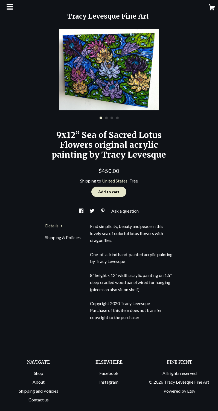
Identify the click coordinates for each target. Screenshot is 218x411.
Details (54, 225)
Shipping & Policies (63, 237)
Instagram (108, 381)
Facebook (108, 373)
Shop (38, 373)
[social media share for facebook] (81, 210)
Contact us (38, 399)
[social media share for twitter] (92, 210)
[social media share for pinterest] (103, 210)
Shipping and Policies (38, 390)
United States (114, 180)
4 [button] (117, 118)
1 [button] (101, 118)
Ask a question (125, 210)
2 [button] (106, 118)
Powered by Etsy (179, 390)
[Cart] (212, 8)
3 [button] (112, 118)
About (39, 381)
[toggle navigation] (10, 7)
